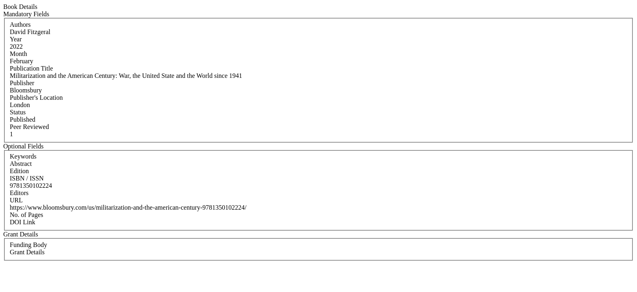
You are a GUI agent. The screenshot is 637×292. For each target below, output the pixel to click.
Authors (20, 24)
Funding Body (28, 244)
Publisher (22, 82)
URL (16, 200)
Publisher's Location (36, 97)
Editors (19, 192)
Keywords (23, 156)
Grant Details (27, 252)
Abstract (21, 163)
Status (18, 112)
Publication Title (31, 68)
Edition (19, 170)
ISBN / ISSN (27, 178)
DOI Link (22, 222)
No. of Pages (26, 214)
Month (18, 53)
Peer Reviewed (29, 126)
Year (16, 39)
